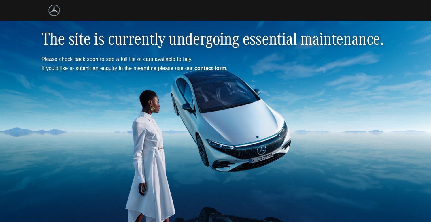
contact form (210, 68)
